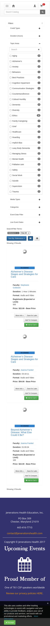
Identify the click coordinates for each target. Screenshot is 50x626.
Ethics (14, 115)
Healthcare (16, 132)
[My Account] (35, 6)
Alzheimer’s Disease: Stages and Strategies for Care (24, 274)
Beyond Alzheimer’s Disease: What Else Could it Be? (21, 432)
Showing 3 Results (14, 243)
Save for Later (32, 315)
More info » (20, 315)
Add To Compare (31, 320)
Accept (10, 622)
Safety (15, 170)
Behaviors (16, 72)
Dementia (16, 105)
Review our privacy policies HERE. (24, 593)
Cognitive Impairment (21, 83)
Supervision (17, 186)
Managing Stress (19, 154)
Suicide (15, 181)
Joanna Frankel (27, 370)
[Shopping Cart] (43, 6)
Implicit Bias (17, 143)
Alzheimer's (17, 61)
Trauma (15, 192)
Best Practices (18, 77)
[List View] (37, 238)
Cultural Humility (19, 99)
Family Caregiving (19, 121)
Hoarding (16, 137)
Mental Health (18, 159)
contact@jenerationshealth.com (25, 533)
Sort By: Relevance (16, 238)
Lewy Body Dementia (21, 148)
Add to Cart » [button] (31, 325)
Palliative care (18, 164)
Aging (14, 56)
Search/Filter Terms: (14, 229)
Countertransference (20, 94)
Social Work (17, 175)
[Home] (13, 6)
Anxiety (15, 67)
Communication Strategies (23, 88)
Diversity (15, 110)
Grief (14, 126)
